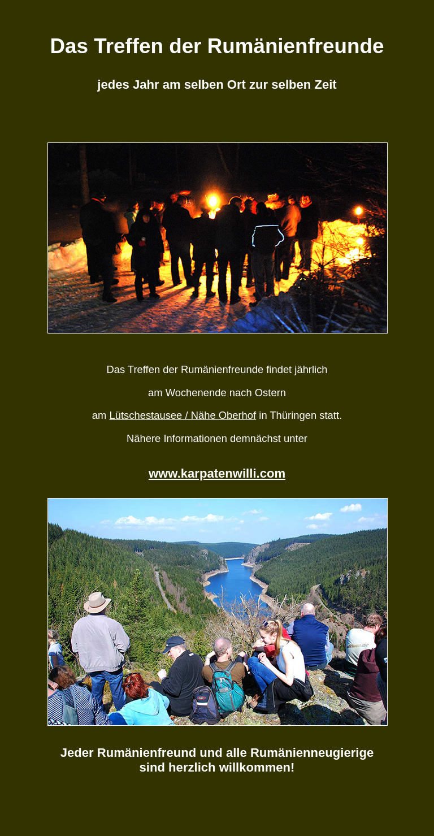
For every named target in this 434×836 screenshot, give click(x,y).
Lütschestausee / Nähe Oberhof (183, 415)
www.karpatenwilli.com (217, 473)
